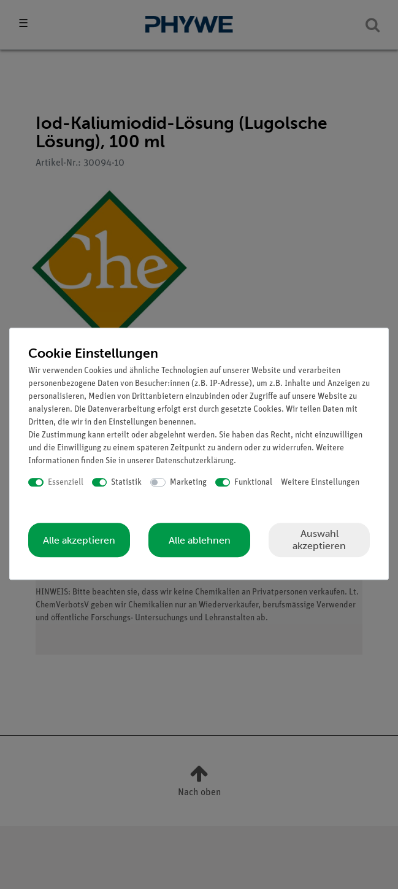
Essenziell (65, 482)
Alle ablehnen (200, 540)
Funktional (253, 482)
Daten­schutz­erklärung (195, 461)
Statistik (126, 482)
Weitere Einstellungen (320, 482)
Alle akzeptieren (79, 540)
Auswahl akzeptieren (319, 540)
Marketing (188, 482)
